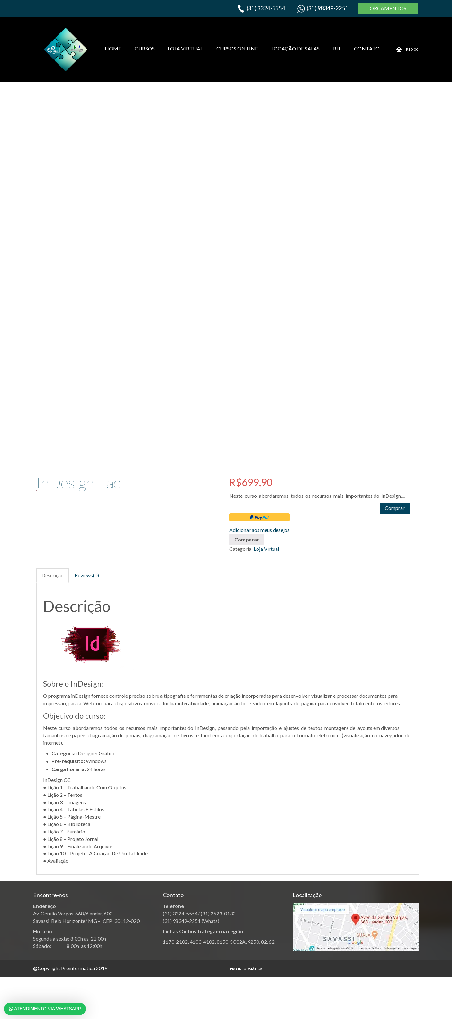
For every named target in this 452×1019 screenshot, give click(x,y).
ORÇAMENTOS (388, 8)
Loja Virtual (266, 549)
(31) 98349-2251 (327, 8)
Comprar (395, 508)
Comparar (246, 539)
